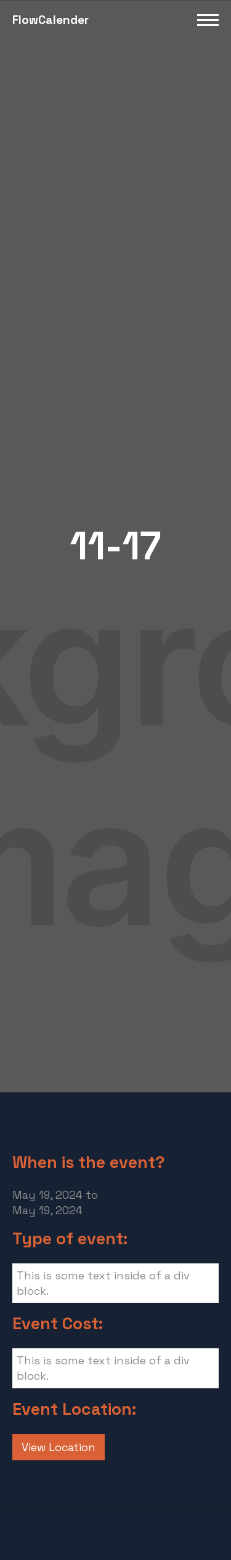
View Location (58, 1447)
